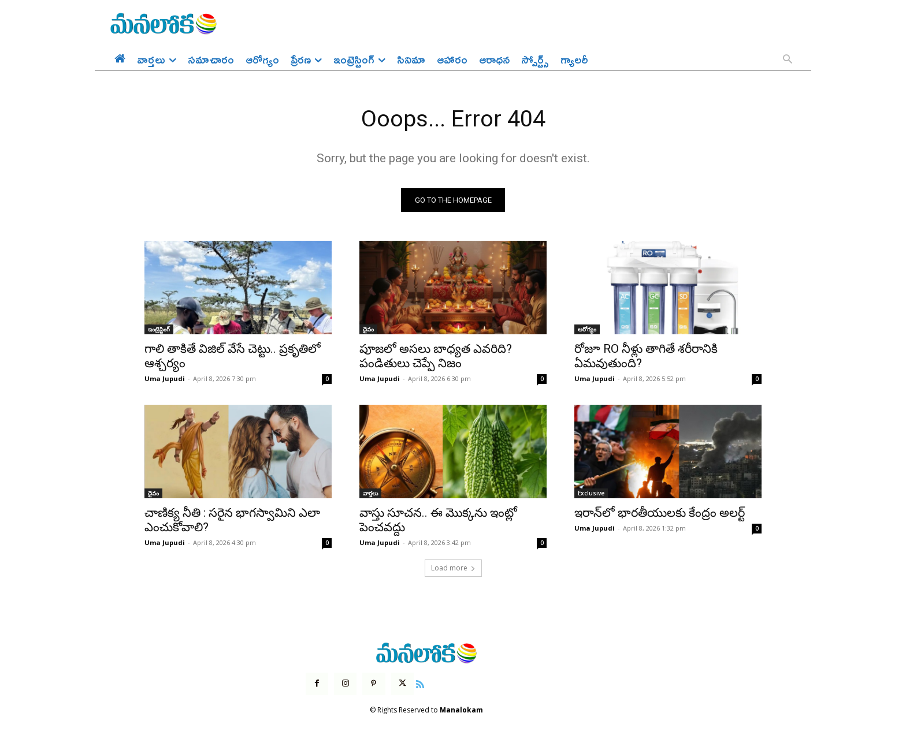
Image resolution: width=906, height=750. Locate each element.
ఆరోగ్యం (587, 330)
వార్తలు (370, 494)
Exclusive (591, 494)
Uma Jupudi (164, 379)
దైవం (368, 330)
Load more (453, 568)
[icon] (420, 683)
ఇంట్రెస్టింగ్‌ (159, 330)
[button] (787, 60)
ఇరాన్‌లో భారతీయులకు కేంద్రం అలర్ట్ (659, 513)
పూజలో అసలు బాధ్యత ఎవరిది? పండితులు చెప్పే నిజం (435, 356)
